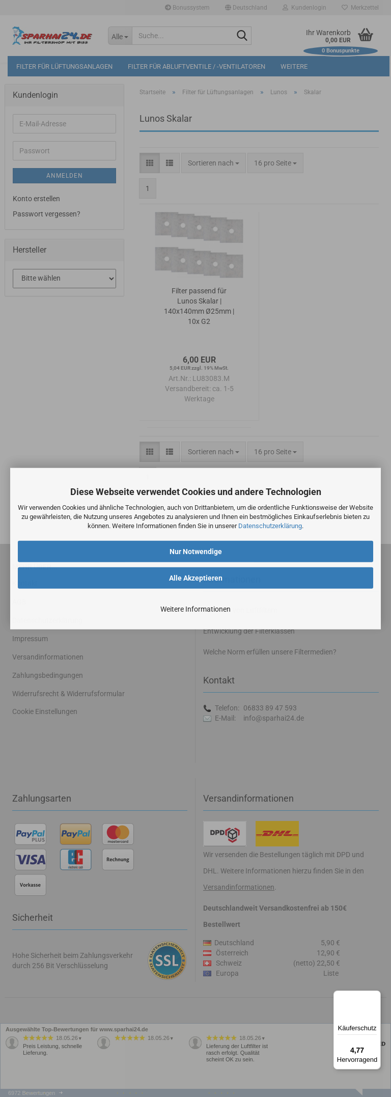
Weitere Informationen (195, 609)
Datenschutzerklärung (270, 526)
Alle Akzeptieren (195, 577)
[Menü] (375, 997)
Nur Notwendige (196, 551)
